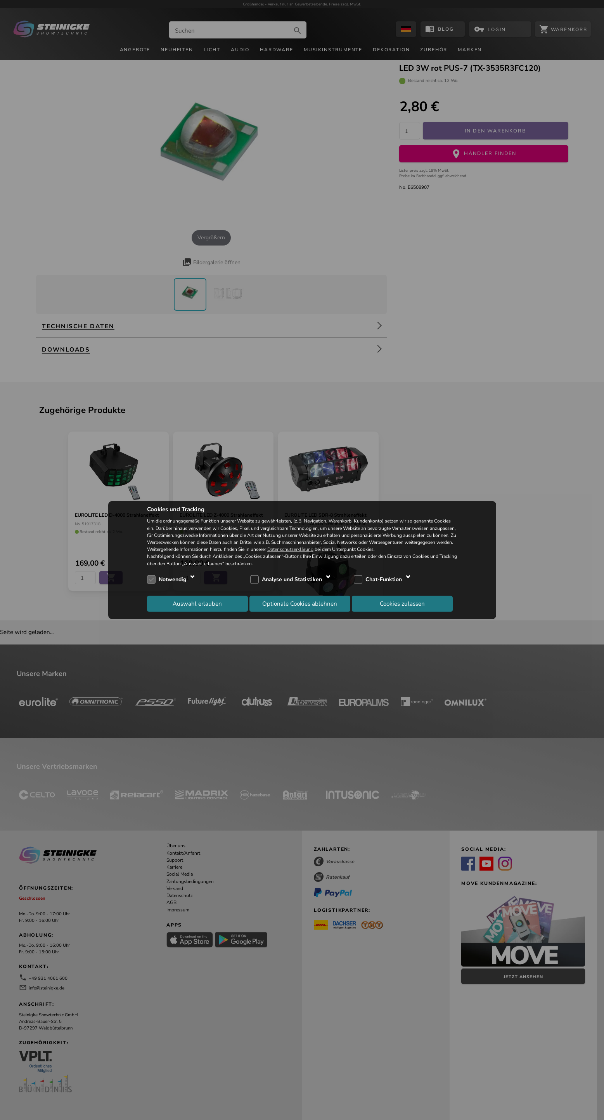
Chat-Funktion (383, 579)
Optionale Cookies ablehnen (299, 604)
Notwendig (172, 579)
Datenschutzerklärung (290, 549)
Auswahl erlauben (197, 604)
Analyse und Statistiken (292, 579)
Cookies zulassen (402, 604)
